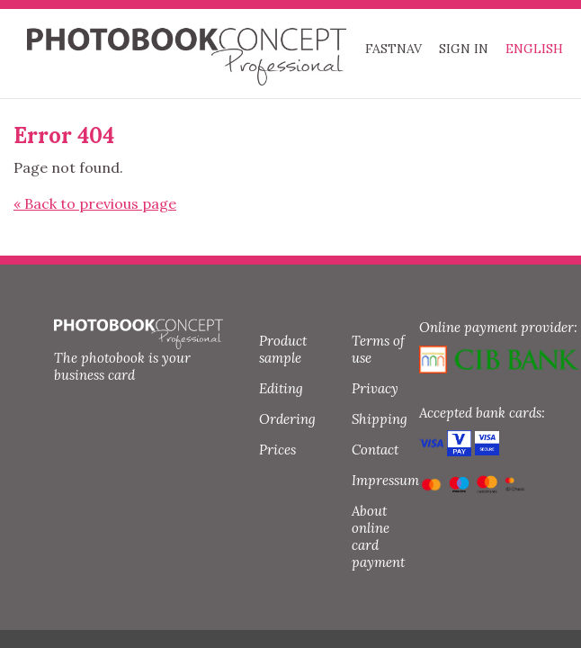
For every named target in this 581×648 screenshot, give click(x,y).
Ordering (287, 419)
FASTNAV (393, 48)
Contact (375, 449)
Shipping (379, 419)
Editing (281, 388)
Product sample (283, 349)
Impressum (385, 480)
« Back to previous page (94, 203)
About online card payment (378, 536)
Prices (277, 449)
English (534, 48)
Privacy (375, 388)
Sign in (463, 48)
